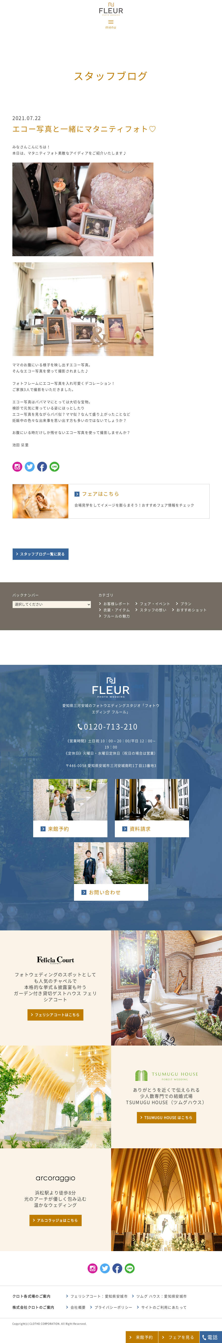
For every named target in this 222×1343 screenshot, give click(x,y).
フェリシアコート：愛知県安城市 (99, 1296)
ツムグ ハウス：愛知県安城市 (161, 1296)
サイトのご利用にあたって (164, 1307)
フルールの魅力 (116, 616)
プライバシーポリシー (114, 1307)
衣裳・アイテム (116, 610)
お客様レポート (116, 604)
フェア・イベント (155, 604)
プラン (186, 604)
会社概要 (78, 1307)
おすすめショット (191, 610)
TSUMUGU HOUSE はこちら (168, 1117)
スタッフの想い (153, 610)
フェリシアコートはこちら (57, 1015)
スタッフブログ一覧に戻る (42, 554)
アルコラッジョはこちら (57, 1220)
